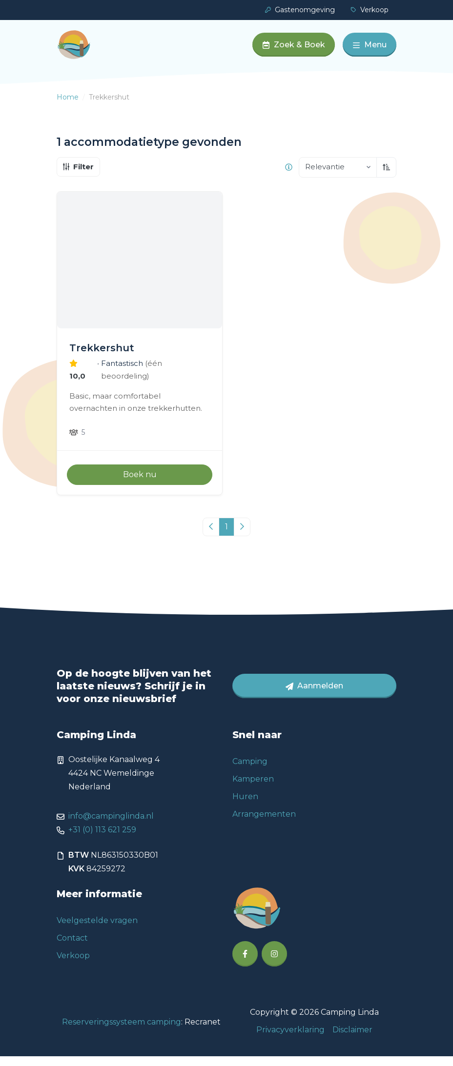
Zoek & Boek (293, 49)
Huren (245, 806)
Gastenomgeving (300, 9)
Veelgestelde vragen (97, 930)
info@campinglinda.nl (111, 825)
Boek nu (140, 484)
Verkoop (369, 9)
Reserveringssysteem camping (121, 1031)
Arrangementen (264, 823)
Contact (72, 947)
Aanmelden (314, 695)
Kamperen (253, 788)
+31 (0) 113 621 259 (102, 839)
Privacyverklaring (290, 1039)
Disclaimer (352, 1039)
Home (68, 106)
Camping (250, 771)
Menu (369, 49)
